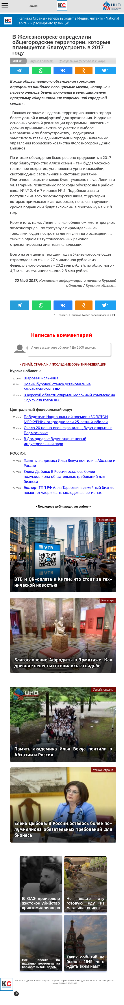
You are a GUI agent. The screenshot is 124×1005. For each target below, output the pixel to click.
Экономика (106, 520)
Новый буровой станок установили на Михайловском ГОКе (57, 386)
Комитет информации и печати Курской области (77, 283)
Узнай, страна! (104, 689)
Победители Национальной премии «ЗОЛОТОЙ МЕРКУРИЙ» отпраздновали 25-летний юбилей (66, 419)
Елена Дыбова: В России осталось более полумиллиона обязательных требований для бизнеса (64, 476)
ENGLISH (33, 6)
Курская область (42, 61)
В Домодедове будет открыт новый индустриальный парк (55, 441)
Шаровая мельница (41, 378)
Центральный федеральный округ (82, 61)
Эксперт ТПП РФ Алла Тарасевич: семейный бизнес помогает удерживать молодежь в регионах (69, 490)
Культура (108, 600)
